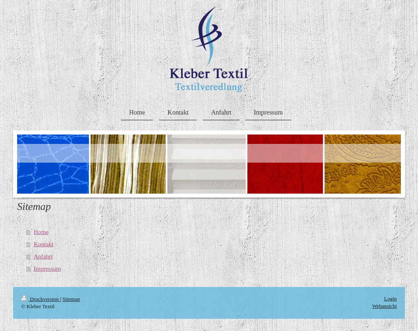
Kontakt (43, 244)
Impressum (47, 268)
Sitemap (71, 299)
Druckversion (40, 299)
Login (390, 299)
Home (41, 232)
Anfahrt (43, 256)
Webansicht (384, 306)
